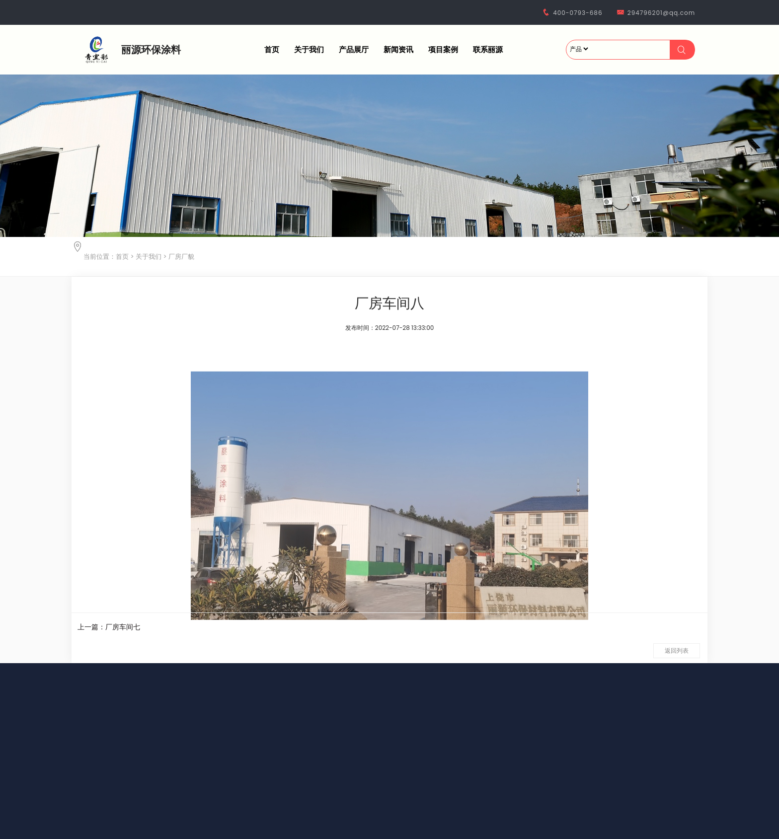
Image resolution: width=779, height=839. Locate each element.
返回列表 (677, 650)
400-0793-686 (577, 12)
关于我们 (309, 49)
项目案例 (443, 49)
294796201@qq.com (661, 12)
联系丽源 (488, 49)
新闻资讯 (398, 49)
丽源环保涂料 (151, 50)
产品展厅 (354, 49)
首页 (271, 49)
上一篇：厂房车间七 (109, 627)
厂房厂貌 (181, 256)
